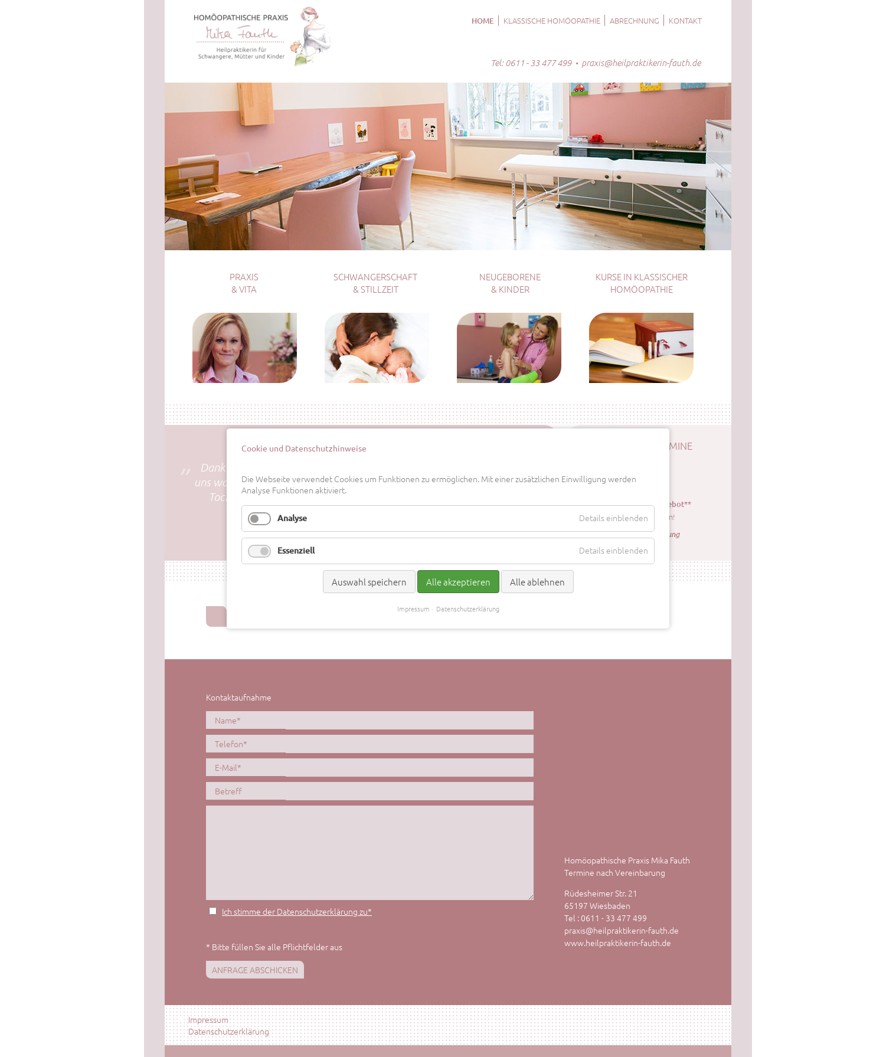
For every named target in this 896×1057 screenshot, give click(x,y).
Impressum (208, 1019)
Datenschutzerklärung (228, 1031)
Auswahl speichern (369, 581)
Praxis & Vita (244, 282)
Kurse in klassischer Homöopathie (642, 282)
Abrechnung (634, 20)
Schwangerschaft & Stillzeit (375, 282)
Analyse (292, 517)
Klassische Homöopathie (551, 20)
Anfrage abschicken (255, 970)
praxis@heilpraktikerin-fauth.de (641, 62)
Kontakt (685, 20)
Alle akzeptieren (458, 581)
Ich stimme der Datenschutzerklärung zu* (297, 911)
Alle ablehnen (537, 581)
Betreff (228, 791)
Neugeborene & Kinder (510, 282)
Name (233, 720)
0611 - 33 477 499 (538, 62)
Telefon (233, 743)
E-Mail (233, 767)
